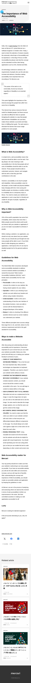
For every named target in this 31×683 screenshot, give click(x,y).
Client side (5, 18)
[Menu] (28, 2)
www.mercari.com (7, 533)
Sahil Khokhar (13, 46)
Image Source (6, 145)
